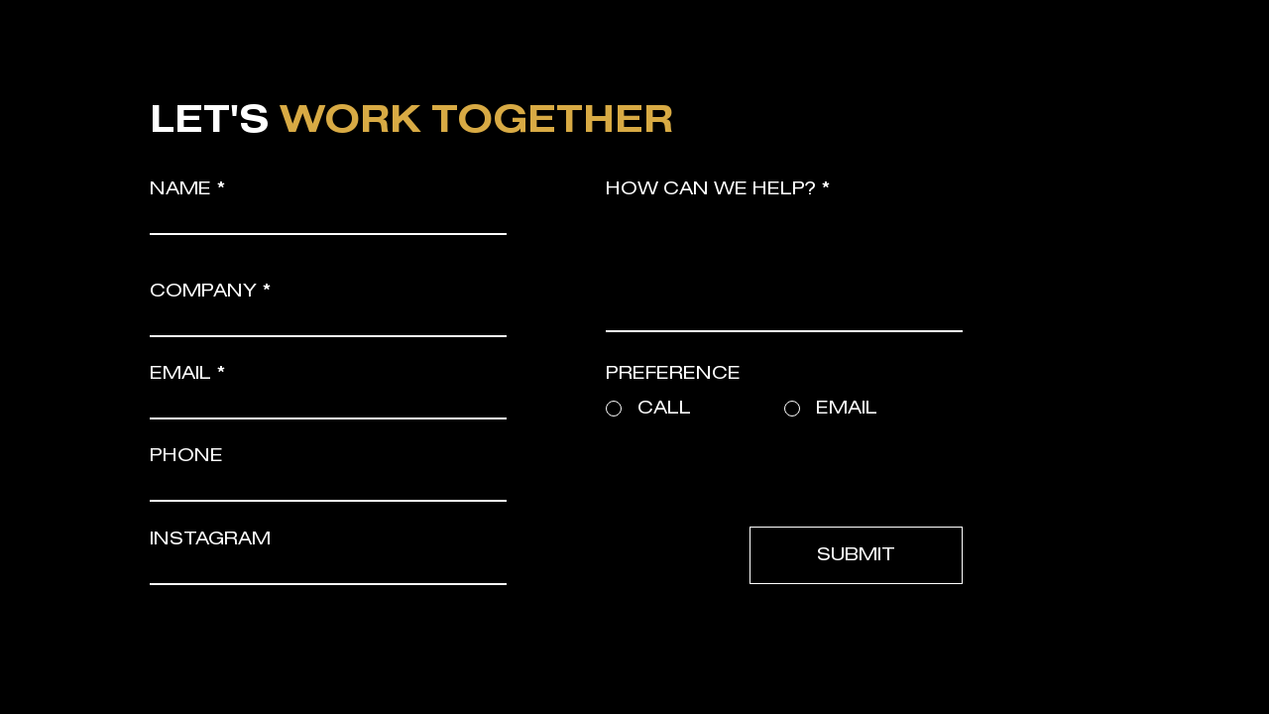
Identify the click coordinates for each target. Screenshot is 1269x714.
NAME (180, 189)
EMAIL (180, 374)
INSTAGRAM (210, 539)
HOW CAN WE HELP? (711, 189)
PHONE (186, 456)
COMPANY (203, 291)
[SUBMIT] (856, 555)
